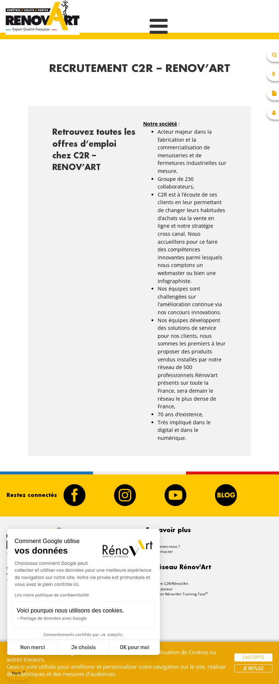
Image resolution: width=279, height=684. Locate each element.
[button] (18, 672)
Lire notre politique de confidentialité (52, 595)
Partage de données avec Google (53, 618)
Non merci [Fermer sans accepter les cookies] (32, 647)
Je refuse (253, 668)
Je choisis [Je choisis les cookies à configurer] (83, 647)
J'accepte (253, 657)
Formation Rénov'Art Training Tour (177, 593)
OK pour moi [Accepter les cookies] (134, 647)
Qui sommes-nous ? (163, 546)
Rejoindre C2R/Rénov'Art (167, 583)
